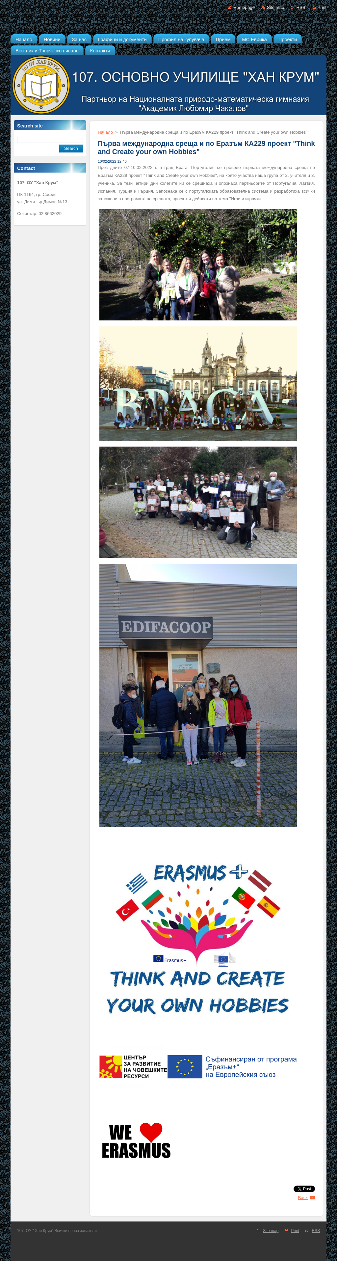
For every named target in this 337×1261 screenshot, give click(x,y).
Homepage (244, 7)
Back (303, 1197)
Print (322, 7)
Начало (105, 132)
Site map (275, 7)
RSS (300, 7)
